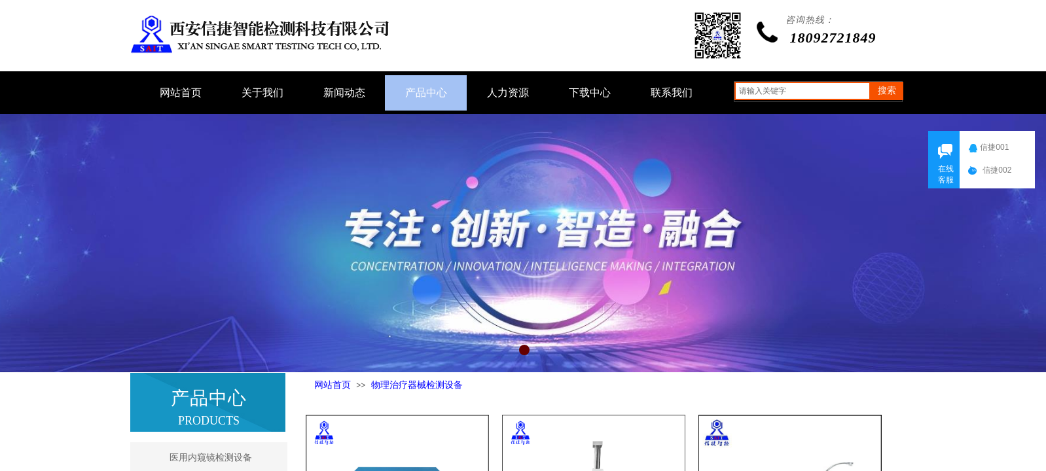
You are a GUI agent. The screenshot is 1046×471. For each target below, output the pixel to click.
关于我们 (262, 92)
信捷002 (999, 170)
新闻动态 (344, 92)
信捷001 (997, 147)
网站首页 (332, 385)
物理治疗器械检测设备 (417, 385)
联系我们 (672, 92)
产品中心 (426, 92)
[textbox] (802, 91)
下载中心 (590, 92)
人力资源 (508, 92)
